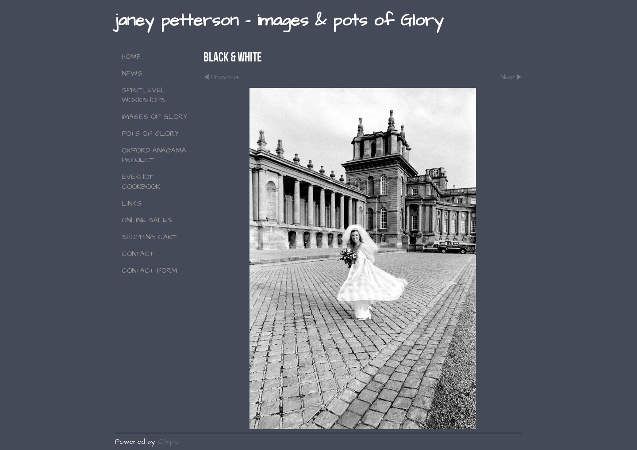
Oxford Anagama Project (154, 155)
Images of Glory (154, 117)
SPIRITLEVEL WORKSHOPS (144, 95)
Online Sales (147, 220)
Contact (138, 254)
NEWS (132, 73)
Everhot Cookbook (141, 181)
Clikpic (168, 441)
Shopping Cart (149, 237)
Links (132, 203)
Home (131, 56)
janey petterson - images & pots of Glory (279, 20)
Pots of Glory (150, 133)
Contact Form (149, 270)
